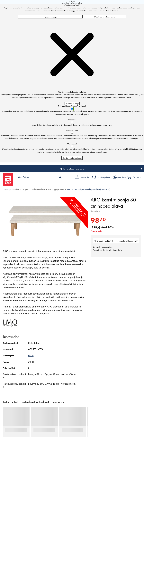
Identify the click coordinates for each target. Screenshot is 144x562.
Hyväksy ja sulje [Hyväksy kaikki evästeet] (50, 16)
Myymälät (47, 183)
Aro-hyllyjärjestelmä (56, 189)
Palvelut (62, 183)
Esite (30, 355)
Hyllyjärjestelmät (38, 189)
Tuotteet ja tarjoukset (26, 183)
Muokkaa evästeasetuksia (104, 16)
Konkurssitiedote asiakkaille (73, 169)
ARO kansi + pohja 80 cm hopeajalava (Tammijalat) (88, 189)
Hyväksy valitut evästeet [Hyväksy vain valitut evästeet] (72, 158)
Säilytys (25, 189)
